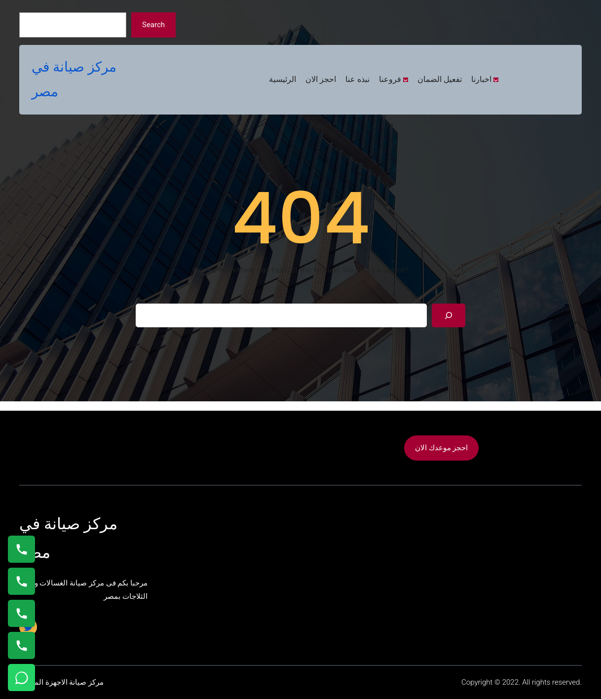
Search (153, 24)
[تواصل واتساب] (21, 677)
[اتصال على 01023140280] (21, 613)
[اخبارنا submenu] (495, 80)
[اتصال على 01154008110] (21, 549)
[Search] (448, 315)
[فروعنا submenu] (405, 80)
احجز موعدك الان (441, 447)
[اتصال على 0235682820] (21, 581)
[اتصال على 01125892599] (21, 645)
